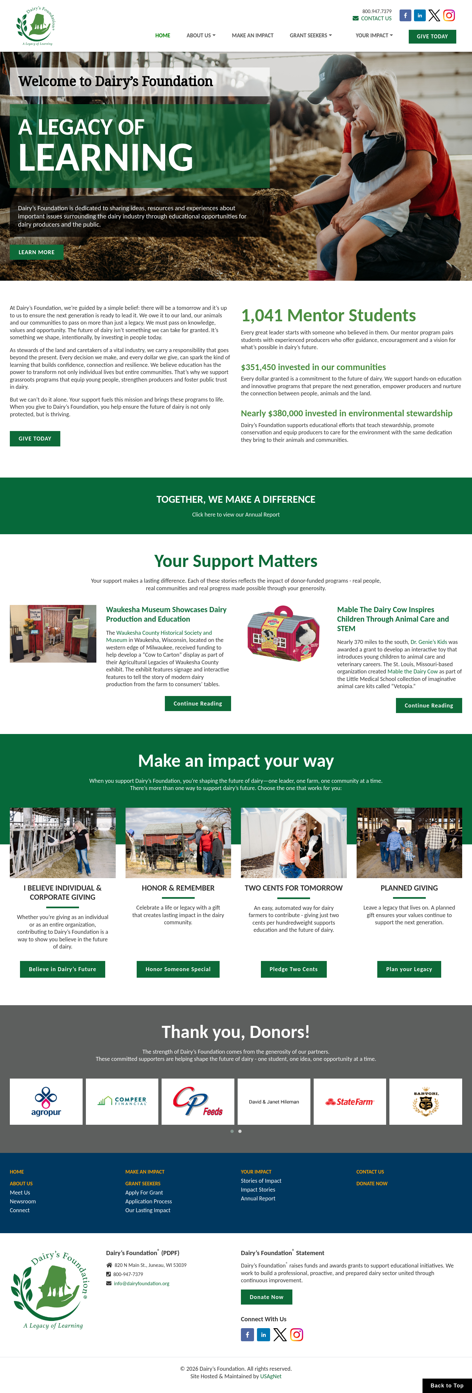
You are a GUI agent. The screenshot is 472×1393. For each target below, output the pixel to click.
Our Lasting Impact (148, 1210)
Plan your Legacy (409, 969)
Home (162, 35)
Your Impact (372, 35)
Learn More (37, 252)
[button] (232, 1131)
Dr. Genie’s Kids (429, 642)
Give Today (432, 36)
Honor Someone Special (178, 969)
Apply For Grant (144, 1192)
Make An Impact (253, 35)
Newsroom (23, 1201)
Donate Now (372, 1183)
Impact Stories (258, 1189)
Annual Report (258, 1198)
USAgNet (271, 1376)
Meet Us (20, 1192)
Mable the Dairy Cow (412, 671)
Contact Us (372, 18)
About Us (199, 35)
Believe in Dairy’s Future (62, 969)
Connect (20, 1210)
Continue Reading (198, 703)
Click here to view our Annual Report (236, 514)
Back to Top (447, 1385)
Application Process (149, 1201)
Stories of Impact (261, 1180)
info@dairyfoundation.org (141, 1283)
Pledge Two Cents (294, 969)
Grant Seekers (308, 35)
